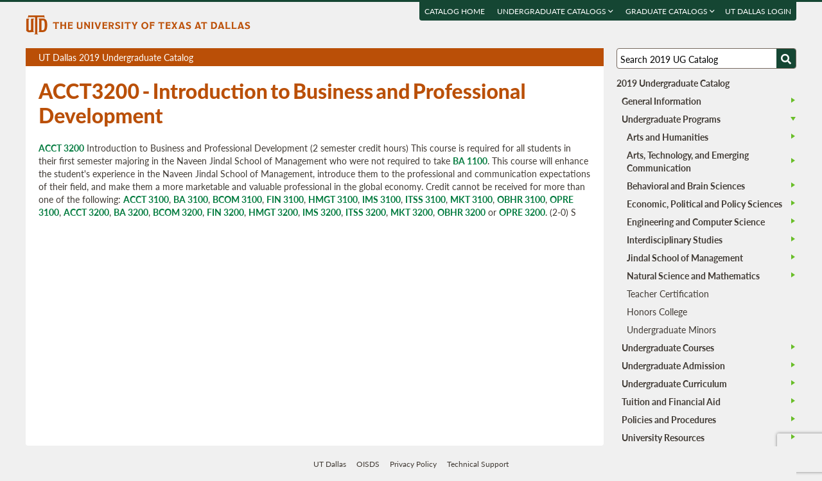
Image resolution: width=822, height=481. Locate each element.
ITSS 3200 (365, 212)
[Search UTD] (786, 58)
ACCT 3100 (146, 199)
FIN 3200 (225, 212)
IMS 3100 (381, 199)
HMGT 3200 (273, 212)
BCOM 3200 (177, 212)
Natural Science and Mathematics (693, 275)
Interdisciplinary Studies (674, 239)
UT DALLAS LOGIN (758, 11)
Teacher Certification (668, 293)
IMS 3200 (321, 212)
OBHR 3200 (461, 212)
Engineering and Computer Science (696, 221)
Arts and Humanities (667, 136)
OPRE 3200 (522, 212)
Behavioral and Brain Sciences (686, 185)
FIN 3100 (285, 199)
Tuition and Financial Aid (671, 401)
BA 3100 (190, 199)
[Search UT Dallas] (706, 58)
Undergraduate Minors (671, 329)
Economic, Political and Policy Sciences (704, 203)
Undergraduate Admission (673, 365)
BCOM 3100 (237, 199)
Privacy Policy (413, 464)
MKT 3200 (411, 212)
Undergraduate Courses (668, 347)
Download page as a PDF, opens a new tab (547, 57)
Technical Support (478, 464)
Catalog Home (454, 11)
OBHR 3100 (521, 199)
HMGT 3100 (333, 199)
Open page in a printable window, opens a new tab (577, 57)
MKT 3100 (471, 199)
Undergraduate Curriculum (674, 383)
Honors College (657, 311)
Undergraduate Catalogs (555, 11)
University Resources (663, 437)
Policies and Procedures (669, 419)
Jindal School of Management (685, 257)
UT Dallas (329, 464)
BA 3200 (131, 212)
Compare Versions (591, 57)
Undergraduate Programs (671, 118)
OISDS (368, 464)
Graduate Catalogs (670, 11)
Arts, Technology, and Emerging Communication (688, 161)
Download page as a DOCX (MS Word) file (562, 57)
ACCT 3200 (61, 147)
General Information (661, 100)
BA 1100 (470, 160)
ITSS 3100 (425, 199)
